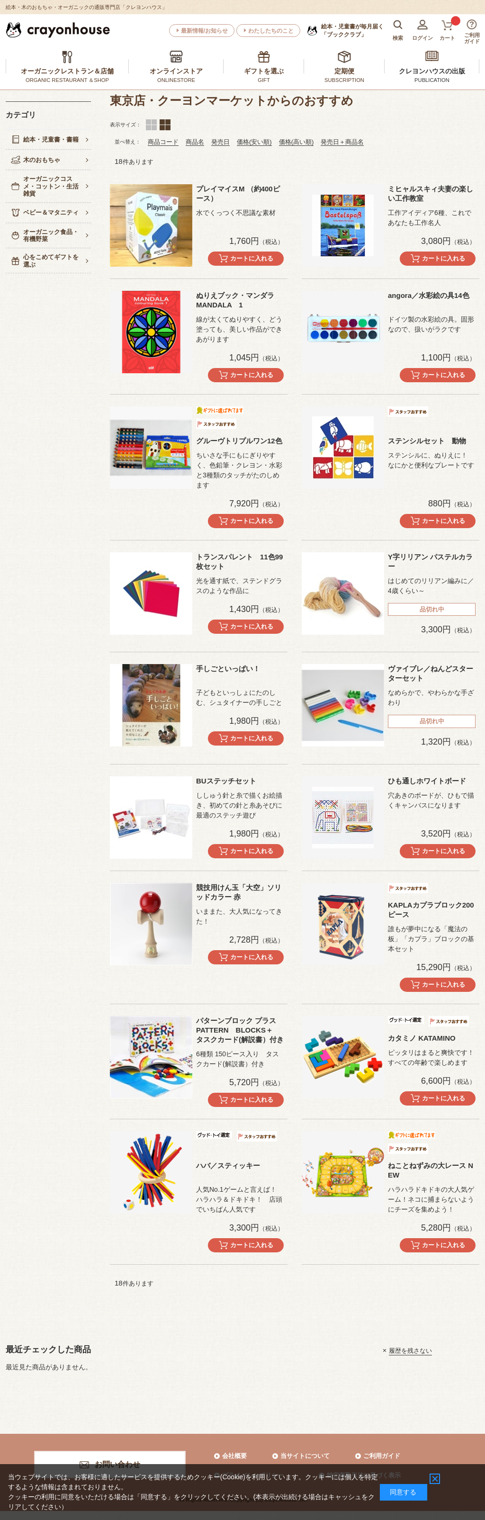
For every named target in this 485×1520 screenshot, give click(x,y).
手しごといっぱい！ (228, 669)
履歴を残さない (410, 1350)
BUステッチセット (226, 781)
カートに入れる (251, 258)
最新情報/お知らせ (204, 30)
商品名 (195, 141)
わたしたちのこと (271, 30)
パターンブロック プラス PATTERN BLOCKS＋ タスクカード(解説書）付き (240, 1029)
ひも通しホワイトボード (427, 781)
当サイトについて (305, 1455)
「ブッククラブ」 (352, 30)
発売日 (220, 141)
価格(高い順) (296, 141)
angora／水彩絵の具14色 (428, 295)
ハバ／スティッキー (228, 1165)
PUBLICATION (431, 80)
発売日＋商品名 (342, 141)
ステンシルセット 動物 (427, 441)
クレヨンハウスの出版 (432, 71)
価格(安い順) (254, 141)
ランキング (165, 124)
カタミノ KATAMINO (422, 1038)
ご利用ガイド (381, 1455)
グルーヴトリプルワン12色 (239, 441)
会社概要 (234, 1455)
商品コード (163, 141)
